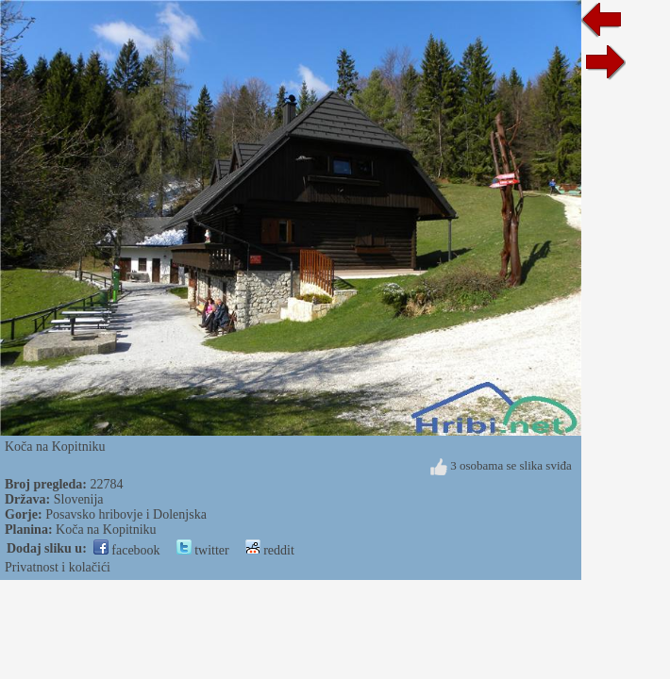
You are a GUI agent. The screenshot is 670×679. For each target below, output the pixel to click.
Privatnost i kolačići (57, 567)
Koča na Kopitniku (106, 529)
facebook (126, 550)
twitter (202, 550)
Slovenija (79, 499)
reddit (269, 550)
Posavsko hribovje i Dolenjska (126, 514)
